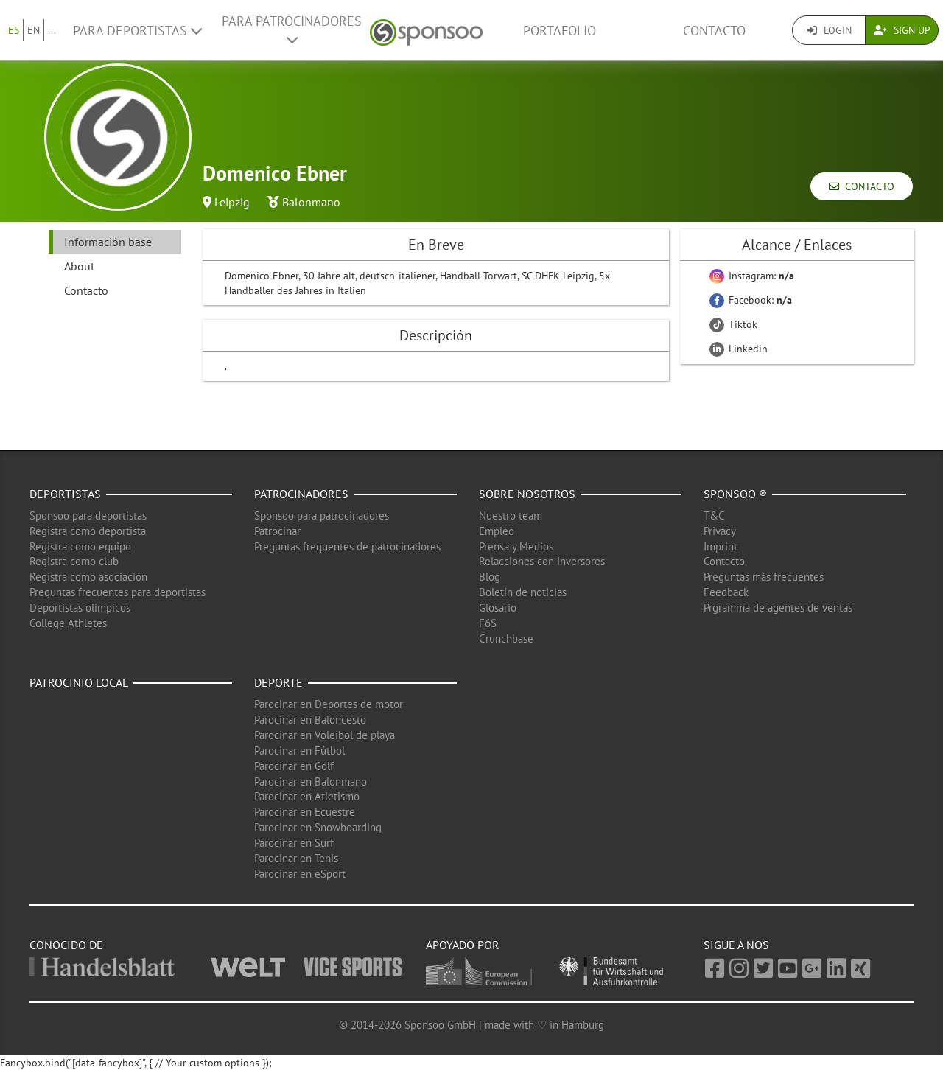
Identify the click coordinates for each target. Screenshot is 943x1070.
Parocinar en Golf (294, 766)
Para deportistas (137, 30)
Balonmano (311, 202)
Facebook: (750, 300)
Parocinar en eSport (300, 874)
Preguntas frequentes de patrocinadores (347, 546)
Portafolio (559, 30)
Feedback (726, 592)
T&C (714, 515)
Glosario (497, 608)
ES (13, 30)
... (52, 30)
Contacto (714, 30)
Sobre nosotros (527, 493)
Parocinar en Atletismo (307, 796)
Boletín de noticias (523, 592)
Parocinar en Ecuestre (304, 812)
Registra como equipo (80, 546)
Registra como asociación (88, 577)
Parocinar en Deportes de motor (328, 704)
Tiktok (733, 324)
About (79, 266)
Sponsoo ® (735, 493)
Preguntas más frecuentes (764, 577)
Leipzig (232, 202)
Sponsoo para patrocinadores (321, 515)
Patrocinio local (78, 682)
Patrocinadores (301, 493)
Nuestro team (510, 515)
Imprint (720, 546)
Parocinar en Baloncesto (310, 720)
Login (829, 30)
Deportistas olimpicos (79, 608)
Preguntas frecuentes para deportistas (117, 592)
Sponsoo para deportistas (88, 515)
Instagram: (751, 275)
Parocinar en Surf (294, 843)
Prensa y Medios (516, 546)
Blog (489, 577)
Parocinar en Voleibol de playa (324, 735)
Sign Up (902, 30)
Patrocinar (277, 531)
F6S (488, 623)
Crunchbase (506, 639)
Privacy (720, 531)
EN (33, 30)
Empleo (496, 531)
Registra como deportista (87, 531)
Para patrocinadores (292, 29)
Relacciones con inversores (542, 561)
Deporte (278, 682)
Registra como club (74, 561)
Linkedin (738, 348)
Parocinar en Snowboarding (318, 827)
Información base (108, 241)
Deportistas (65, 493)
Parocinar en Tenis (296, 858)
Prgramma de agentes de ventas (778, 608)
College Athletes (68, 623)
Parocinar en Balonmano (310, 781)
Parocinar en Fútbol (299, 751)
